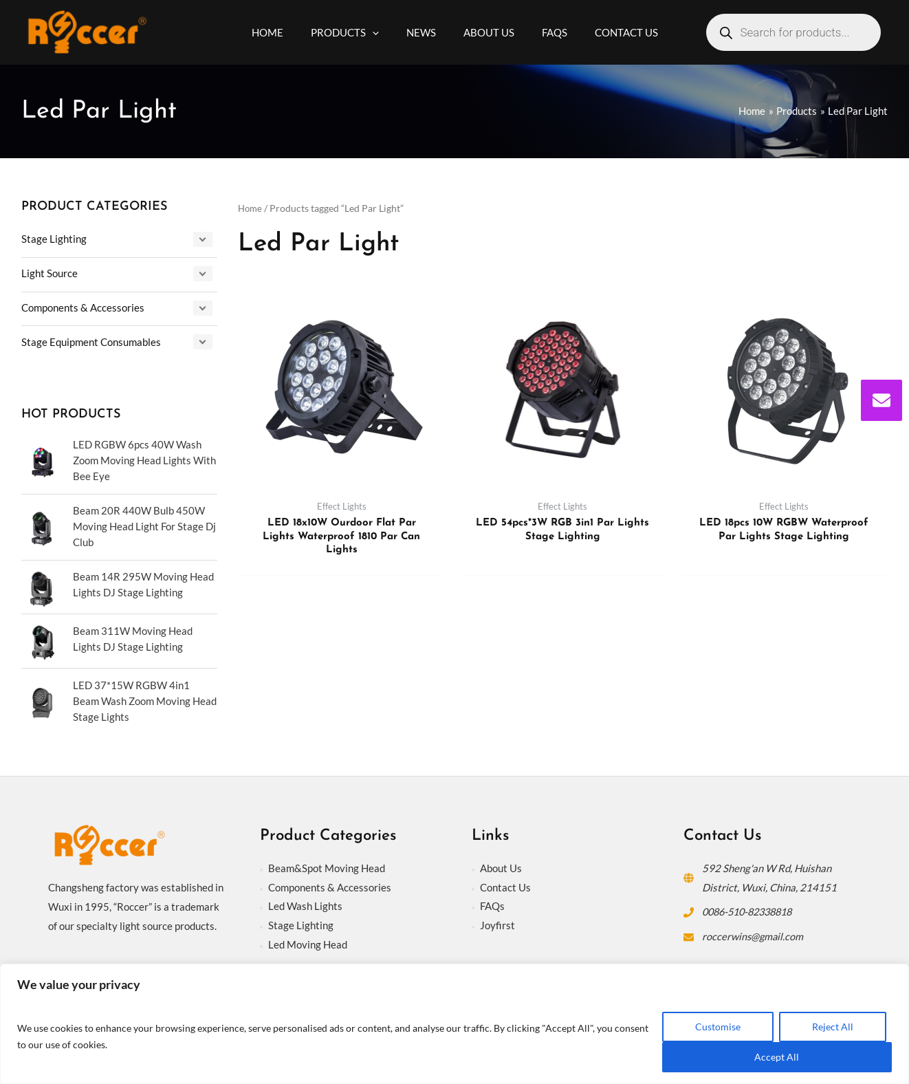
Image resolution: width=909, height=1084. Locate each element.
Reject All (832, 1026)
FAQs (492, 904)
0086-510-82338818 (752, 909)
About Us (501, 866)
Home (251, 208)
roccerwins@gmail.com (753, 934)
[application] (382, 32)
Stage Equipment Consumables (91, 342)
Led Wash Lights (305, 904)
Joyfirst (497, 923)
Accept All (776, 1057)
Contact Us (505, 884)
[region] (454, 1024)
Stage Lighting (54, 238)
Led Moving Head (307, 942)
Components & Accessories (82, 307)
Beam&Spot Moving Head (326, 866)
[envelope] (881, 400)
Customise (718, 1026)
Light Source (49, 273)
